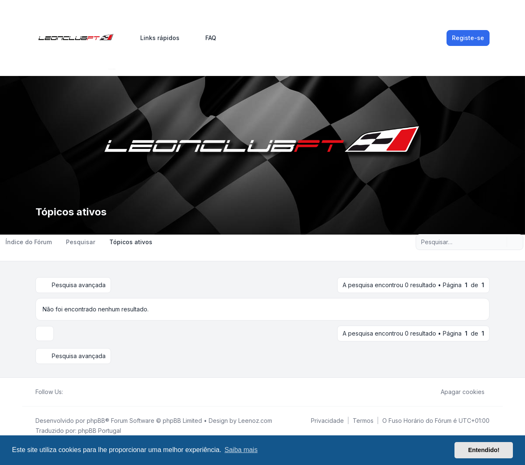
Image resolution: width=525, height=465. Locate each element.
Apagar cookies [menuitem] (457, 392)
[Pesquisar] (499, 242)
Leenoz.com (255, 420)
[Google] (88, 392)
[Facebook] (68, 392)
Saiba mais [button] (241, 449)
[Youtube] (81, 392)
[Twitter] (74, 392)
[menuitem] (156, 37)
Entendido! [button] (484, 450)
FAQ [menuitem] (205, 38)
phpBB (96, 420)
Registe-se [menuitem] (468, 37)
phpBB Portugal (99, 430)
